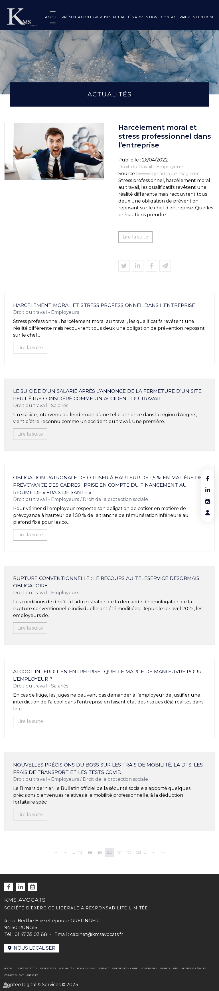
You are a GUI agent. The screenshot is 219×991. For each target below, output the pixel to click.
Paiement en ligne (196, 17)
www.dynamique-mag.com (169, 173)
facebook (207, 478)
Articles (32, 975)
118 (90, 852)
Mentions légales (193, 968)
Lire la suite (135, 237)
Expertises (100, 17)
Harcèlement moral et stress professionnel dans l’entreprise (104, 305)
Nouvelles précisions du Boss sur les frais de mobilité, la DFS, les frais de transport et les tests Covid (108, 768)
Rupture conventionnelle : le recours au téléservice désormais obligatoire (106, 581)
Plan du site (169, 968)
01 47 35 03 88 (31, 934)
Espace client (14, 975)
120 (109, 852)
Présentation (75, 17)
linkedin (207, 489)
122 (128, 852)
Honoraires (149, 968)
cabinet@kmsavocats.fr (96, 934)
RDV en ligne (147, 17)
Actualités (123, 17)
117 (80, 852)
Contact (169, 17)
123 (138, 852)
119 (100, 852)
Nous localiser (34, 948)
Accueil (52, 17)
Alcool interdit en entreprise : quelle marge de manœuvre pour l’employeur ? (107, 675)
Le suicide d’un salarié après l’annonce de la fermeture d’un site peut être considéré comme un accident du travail (107, 394)
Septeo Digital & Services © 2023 (41, 984)
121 (119, 852)
